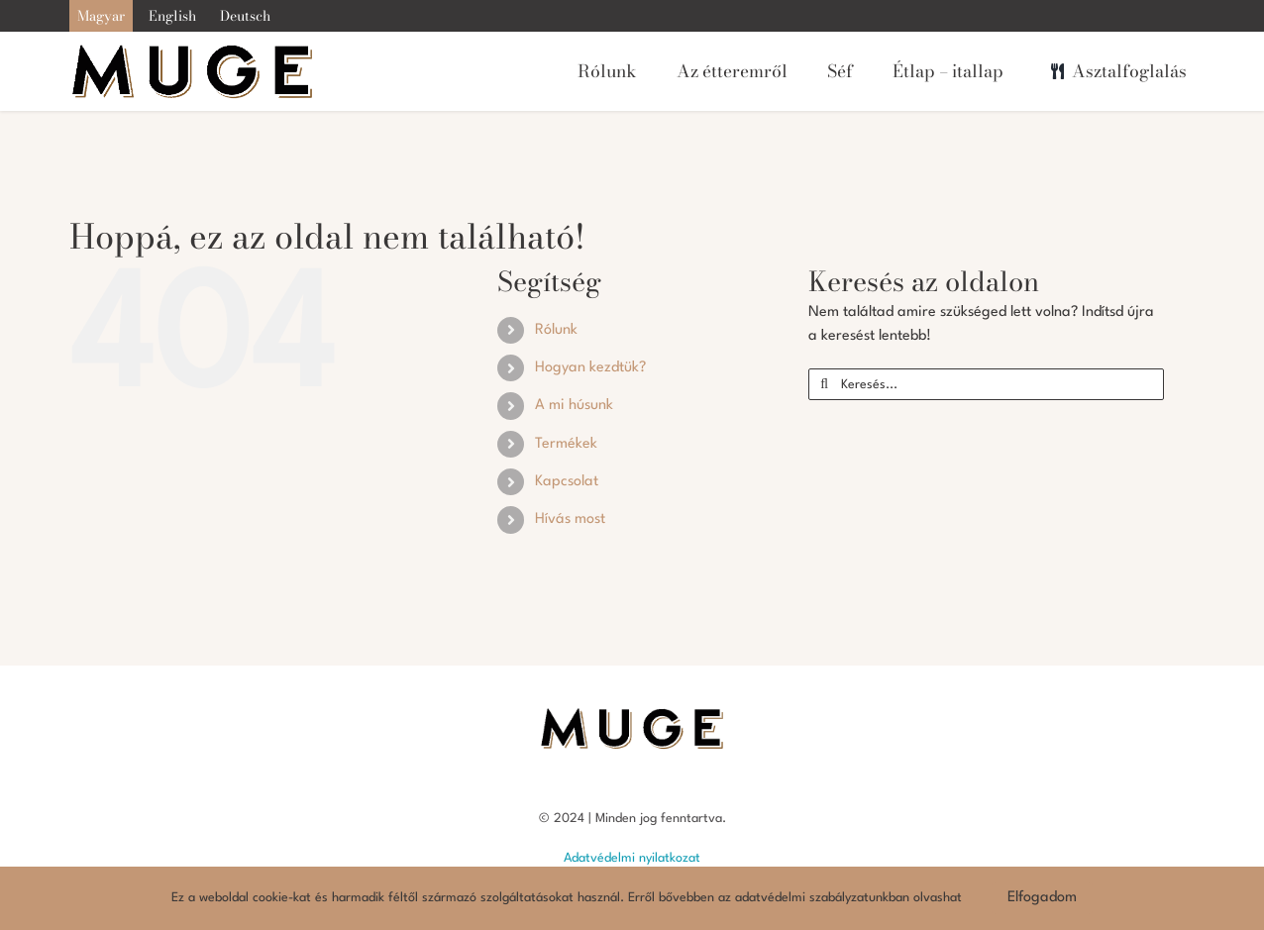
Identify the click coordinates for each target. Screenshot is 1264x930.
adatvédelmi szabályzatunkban (822, 897)
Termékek (566, 444)
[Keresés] (824, 384)
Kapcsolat (566, 481)
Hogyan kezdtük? (590, 368)
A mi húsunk (574, 405)
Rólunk (556, 330)
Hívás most (570, 519)
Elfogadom (1042, 897)
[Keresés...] (986, 384)
